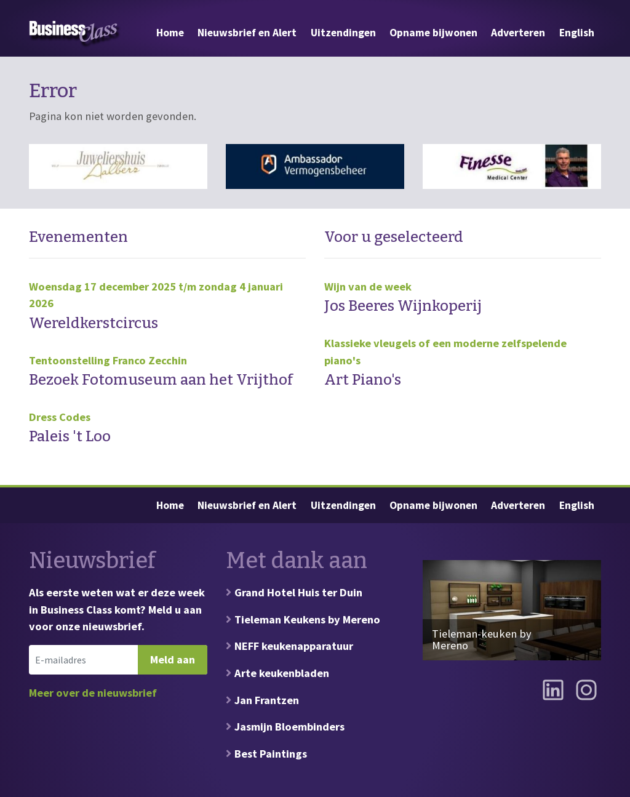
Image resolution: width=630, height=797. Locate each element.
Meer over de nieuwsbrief (93, 693)
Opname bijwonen (433, 32)
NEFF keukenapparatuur (293, 646)
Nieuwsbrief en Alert (247, 32)
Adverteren (518, 32)
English (576, 32)
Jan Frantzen (266, 700)
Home (170, 32)
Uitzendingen (343, 32)
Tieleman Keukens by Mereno (307, 619)
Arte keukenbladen (281, 673)
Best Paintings (270, 754)
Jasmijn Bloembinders (289, 726)
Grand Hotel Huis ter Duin (298, 592)
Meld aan (172, 659)
